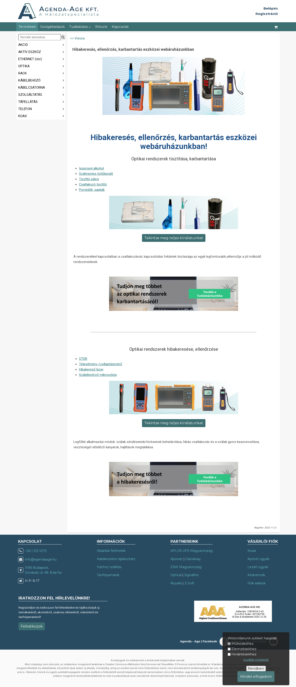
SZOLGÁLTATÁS (41, 94)
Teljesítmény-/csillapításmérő (100, 364)
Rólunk (101, 26)
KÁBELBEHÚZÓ (41, 80)
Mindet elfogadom (256, 676)
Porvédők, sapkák (92, 190)
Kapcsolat (120, 26)
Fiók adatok (256, 583)
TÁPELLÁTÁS (41, 101)
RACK (41, 73)
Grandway (193, 559)
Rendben (256, 668)
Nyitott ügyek (258, 559)
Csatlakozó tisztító (93, 184)
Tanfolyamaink (108, 575)
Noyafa (176, 583)
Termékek (27, 26)
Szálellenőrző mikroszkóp (98, 375)
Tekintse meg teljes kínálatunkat (173, 238)
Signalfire (191, 575)
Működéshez (242, 643)
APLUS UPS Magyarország (191, 551)
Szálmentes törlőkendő (96, 174)
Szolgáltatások (52, 26)
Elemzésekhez (243, 649)
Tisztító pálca (89, 179)
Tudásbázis (80, 26)
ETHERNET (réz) (41, 58)
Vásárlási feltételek (111, 551)
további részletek (256, 659)
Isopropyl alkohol (91, 168)
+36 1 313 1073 (36, 551)
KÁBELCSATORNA (41, 87)
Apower (176, 559)
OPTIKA (41, 65)
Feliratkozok (32, 626)
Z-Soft (189, 583)
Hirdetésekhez (243, 654)
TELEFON (41, 108)
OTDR (83, 359)
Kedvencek (256, 575)
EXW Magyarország (185, 567)
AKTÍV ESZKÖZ (41, 51)
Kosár (251, 551)
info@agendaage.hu (41, 559)
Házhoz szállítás (109, 567)
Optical (175, 575)
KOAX (41, 115)
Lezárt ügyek (257, 567)
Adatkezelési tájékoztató (116, 559)
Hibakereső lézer (91, 369)
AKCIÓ (41, 44)
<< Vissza (77, 38)
